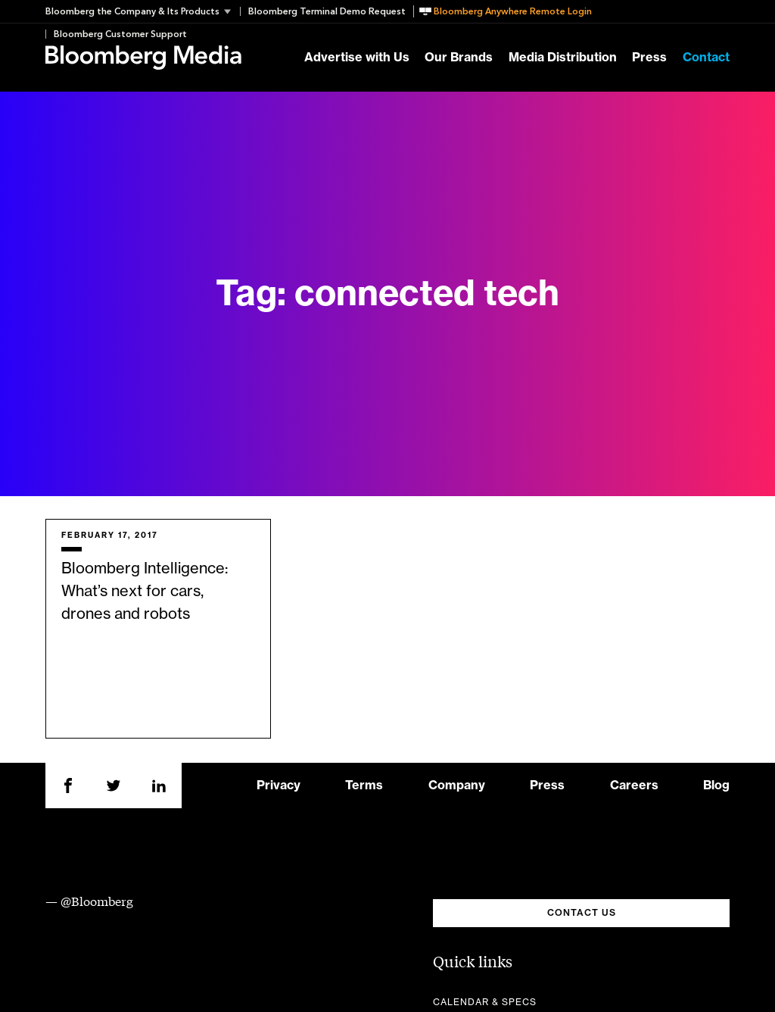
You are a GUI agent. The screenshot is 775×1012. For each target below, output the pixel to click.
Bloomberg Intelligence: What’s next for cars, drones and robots (144, 591)
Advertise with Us (356, 58)
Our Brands (459, 58)
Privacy (278, 785)
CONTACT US (581, 912)
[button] (142, 11)
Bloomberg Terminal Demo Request (327, 11)
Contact (706, 58)
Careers (634, 785)
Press (649, 58)
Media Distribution (563, 58)
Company (456, 785)
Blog (716, 785)
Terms (364, 785)
